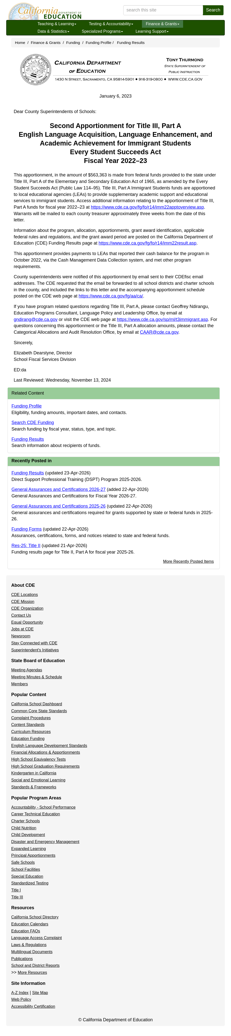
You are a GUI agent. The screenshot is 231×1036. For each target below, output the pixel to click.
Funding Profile (98, 42)
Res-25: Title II (25, 545)
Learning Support (152, 31)
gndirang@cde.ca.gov (35, 319)
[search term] (163, 10)
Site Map (40, 993)
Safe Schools (23, 862)
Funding (73, 42)
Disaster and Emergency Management (45, 842)
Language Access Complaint (36, 938)
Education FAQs (25, 931)
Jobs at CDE (22, 629)
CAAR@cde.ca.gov (159, 332)
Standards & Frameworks (33, 787)
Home (20, 42)
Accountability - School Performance (43, 807)
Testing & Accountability (111, 24)
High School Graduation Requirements (45, 766)
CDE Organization (27, 608)
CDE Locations (24, 594)
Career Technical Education (35, 814)
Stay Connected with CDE (34, 643)
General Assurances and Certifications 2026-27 (58, 489)
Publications (22, 959)
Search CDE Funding (32, 422)
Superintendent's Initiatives (35, 650)
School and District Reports (35, 965)
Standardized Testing (29, 883)
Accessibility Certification (33, 1006)
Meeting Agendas (26, 670)
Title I (16, 890)
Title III (17, 897)
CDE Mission (22, 601)
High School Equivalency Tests (38, 759)
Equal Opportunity (27, 622)
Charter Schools (25, 821)
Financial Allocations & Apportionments (45, 752)
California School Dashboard (36, 704)
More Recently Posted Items (188, 561)
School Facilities (25, 869)
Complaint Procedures (31, 718)
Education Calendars (29, 924)
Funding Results (131, 42)
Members (19, 684)
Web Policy (21, 999)
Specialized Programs (102, 31)
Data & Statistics (53, 31)
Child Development (28, 835)
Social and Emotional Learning (38, 780)
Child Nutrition (23, 828)
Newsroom (20, 636)
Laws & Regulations (28, 945)
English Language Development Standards (49, 745)
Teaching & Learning (56, 24)
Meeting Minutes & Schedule (36, 677)
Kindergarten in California (33, 773)
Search (213, 9)
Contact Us (21, 615)
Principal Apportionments (33, 855)
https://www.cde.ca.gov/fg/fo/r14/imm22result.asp (147, 243)
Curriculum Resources (31, 732)
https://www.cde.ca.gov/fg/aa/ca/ (111, 296)
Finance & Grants (162, 24)
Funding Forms (26, 529)
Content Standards (27, 725)
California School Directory (34, 917)
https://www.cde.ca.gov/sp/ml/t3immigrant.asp (162, 319)
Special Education (27, 876)
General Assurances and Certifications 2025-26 (58, 506)
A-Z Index (19, 993)
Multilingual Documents (31, 952)
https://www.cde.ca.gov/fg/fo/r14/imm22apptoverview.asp (147, 207)
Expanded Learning (28, 849)
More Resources (32, 972)
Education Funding (27, 739)
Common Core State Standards (39, 711)
